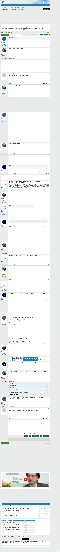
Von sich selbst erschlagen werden (12, 527)
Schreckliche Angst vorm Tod (10, 513)
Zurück (26, 436)
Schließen (25, 29)
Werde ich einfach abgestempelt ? (12, 510)
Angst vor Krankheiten (20, 536)
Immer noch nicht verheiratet (10, 515)
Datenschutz (21, 546)
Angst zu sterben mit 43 (9, 505)
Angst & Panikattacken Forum (12, 536)
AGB (30, 546)
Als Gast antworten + (5, 34)
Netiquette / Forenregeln (34, 546)
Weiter (47, 436)
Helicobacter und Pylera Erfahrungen (12, 532)
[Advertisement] (29, 235)
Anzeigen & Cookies (26, 546)
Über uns (14, 546)
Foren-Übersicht (4, 536)
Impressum (17, 546)
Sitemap (39, 546)
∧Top (57, 551)
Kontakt (12, 546)
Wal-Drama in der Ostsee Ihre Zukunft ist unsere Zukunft (17, 508)
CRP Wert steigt (6, 32)
